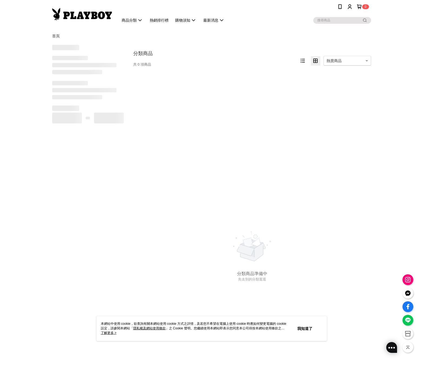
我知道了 (304, 328)
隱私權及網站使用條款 (149, 328)
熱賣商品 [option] (334, 61)
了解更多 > (108, 333)
